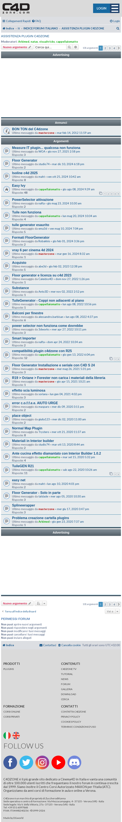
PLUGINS (8, 669)
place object (21, 415)
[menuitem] (36, 21)
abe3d (42, 266)
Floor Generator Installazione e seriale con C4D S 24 (53, 365)
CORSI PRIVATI (11, 716)
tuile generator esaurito (30, 225)
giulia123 (44, 419)
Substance (20, 288)
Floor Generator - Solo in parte (36, 493)
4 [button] (114, 48)
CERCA (65, 699)
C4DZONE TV (68, 669)
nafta (41, 203)
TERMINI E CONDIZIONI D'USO (78, 726)
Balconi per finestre (27, 313)
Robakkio (44, 241)
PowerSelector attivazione (32, 199)
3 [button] (109, 48)
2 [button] (105, 48)
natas (34, 41)
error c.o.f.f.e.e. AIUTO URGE (35, 403)
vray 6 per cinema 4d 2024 (32, 250)
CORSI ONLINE (11, 711)
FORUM (65, 684)
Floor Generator (24, 160)
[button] (119, 48)
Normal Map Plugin (27, 428)
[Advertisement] (61, 87)
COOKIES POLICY (71, 721)
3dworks (43, 329)
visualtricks (47, 41)
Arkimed (23, 41)
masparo (43, 406)
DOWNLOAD (68, 694)
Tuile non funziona (26, 212)
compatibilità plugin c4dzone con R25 (42, 351)
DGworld (18, 818)
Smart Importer (24, 338)
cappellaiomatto (67, 41)
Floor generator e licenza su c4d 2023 (42, 275)
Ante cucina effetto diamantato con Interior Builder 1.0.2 (56, 453)
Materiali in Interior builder (33, 441)
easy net (18, 480)
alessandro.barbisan (50, 316)
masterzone (46, 132)
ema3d (42, 228)
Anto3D (43, 291)
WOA (41, 151)
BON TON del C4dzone (30, 129)
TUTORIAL (67, 674)
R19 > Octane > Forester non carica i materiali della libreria (58, 378)
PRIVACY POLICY (70, 716)
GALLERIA (66, 689)
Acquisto (19, 262)
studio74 (44, 164)
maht (41, 176)
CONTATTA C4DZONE (73, 711)
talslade (43, 496)
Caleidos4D (45, 279)
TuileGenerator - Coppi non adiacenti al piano (48, 300)
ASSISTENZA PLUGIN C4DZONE (25, 36)
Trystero (43, 432)
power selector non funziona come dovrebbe (47, 325)
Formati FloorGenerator (31, 237)
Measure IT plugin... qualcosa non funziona (46, 148)
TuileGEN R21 (23, 466)
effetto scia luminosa (28, 390)
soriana (42, 394)
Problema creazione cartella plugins (40, 518)
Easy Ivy (18, 185)
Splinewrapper (23, 505)
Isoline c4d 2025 (25, 173)
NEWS (64, 679)
